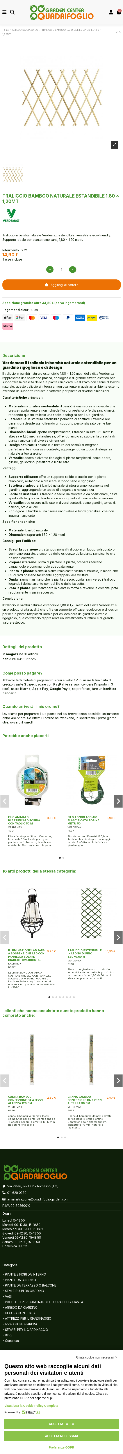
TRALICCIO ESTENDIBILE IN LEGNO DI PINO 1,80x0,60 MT (85, 953)
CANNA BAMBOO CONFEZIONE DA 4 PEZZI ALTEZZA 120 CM (25, 1100)
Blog (8, 1335)
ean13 (6, 659)
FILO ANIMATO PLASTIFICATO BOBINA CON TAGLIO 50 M (24, 820)
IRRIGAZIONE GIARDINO (22, 1324)
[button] (60, 858)
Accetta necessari (61, 1436)
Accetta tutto (61, 1424)
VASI (8, 1296)
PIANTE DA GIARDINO (20, 1280)
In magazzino (12, 654)
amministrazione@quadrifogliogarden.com (37, 1199)
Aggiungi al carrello (62, 285)
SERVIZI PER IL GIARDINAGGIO (26, 1330)
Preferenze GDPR (61, 1447)
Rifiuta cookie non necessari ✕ (97, 1357)
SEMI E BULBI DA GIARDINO (24, 1291)
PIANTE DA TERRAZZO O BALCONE (30, 1285)
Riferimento (10, 250)
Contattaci (12, 1340)
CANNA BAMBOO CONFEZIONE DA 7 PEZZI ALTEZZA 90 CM (85, 1100)
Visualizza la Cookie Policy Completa (31, 1405)
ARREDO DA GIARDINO (21, 1307)
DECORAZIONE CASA (20, 1313)
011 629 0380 (17, 1193)
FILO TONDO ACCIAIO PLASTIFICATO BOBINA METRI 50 (84, 820)
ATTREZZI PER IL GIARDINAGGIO (28, 1318)
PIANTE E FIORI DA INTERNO (25, 1274)
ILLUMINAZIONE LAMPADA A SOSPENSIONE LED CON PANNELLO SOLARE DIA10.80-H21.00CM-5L (26, 955)
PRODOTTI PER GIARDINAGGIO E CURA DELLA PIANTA (44, 1302)
